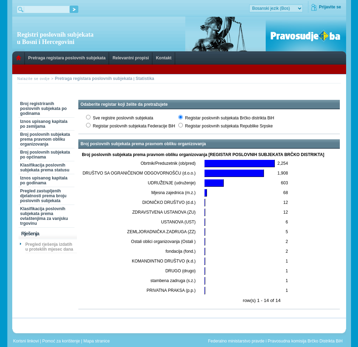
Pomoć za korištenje (61, 341)
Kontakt (164, 58)
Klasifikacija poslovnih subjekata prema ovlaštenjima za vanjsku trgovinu (44, 216)
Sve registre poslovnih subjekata (123, 118)
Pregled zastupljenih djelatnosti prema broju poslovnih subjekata (43, 196)
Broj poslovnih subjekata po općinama (45, 155)
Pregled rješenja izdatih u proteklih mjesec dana (49, 247)
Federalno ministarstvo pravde (236, 341)
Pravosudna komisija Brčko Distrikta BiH (305, 341)
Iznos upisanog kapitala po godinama (43, 180)
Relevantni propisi (131, 58)
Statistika (145, 78)
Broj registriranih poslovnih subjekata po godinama (43, 108)
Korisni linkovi (26, 341)
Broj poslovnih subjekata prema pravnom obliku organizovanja (45, 139)
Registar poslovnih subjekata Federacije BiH (134, 126)
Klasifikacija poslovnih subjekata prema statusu (45, 167)
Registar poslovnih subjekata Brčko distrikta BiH (229, 118)
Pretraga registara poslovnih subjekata (67, 58)
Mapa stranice (98, 341)
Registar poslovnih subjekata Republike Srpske (229, 126)
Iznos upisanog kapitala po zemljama (43, 124)
